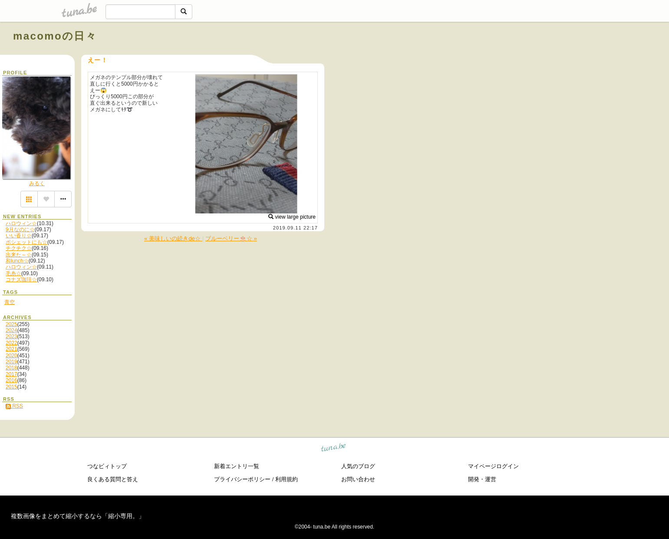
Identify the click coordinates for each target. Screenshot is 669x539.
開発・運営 (482, 479)
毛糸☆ (13, 273)
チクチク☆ (19, 248)
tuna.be (333, 449)
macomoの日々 (55, 36)
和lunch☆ (17, 261)
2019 (11, 362)
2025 (11, 324)
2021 (11, 349)
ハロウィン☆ (21, 223)
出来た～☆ (19, 255)
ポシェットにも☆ (26, 242)
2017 (11, 374)
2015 (11, 387)
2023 (11, 336)
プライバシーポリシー (242, 479)
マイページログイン (493, 466)
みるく (37, 183)
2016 (11, 380)
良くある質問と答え (112, 479)
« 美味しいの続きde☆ (173, 238)
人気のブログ (358, 466)
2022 (11, 343)
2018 (11, 368)
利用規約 (286, 479)
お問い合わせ (358, 479)
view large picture (292, 217)
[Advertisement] (557, 55)
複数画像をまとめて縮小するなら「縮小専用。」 (78, 515)
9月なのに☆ (20, 229)
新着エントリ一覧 (236, 466)
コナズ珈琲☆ (21, 279)
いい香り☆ (19, 236)
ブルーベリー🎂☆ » (231, 238)
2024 (11, 330)
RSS (14, 406)
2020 (11, 356)
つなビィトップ (107, 466)
